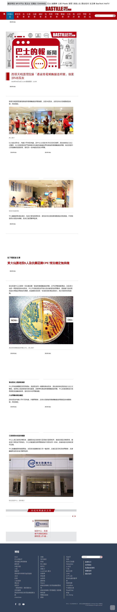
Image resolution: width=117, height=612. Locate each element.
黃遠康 (42, 576)
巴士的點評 (18, 559)
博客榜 (85, 15)
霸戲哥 (17, 571)
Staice (42, 583)
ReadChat (69, 590)
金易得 (42, 578)
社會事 (29, 15)
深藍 (67, 559)
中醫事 (57, 15)
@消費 (79, 15)
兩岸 (74, 15)
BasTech (99, 4)
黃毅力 (42, 569)
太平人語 (69, 576)
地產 (46, 15)
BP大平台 (20, 4)
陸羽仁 (42, 566)
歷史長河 (85, 4)
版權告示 (88, 562)
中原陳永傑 (70, 588)
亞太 (49, 4)
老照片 (17, 585)
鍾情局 (17, 564)
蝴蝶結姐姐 (44, 595)
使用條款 (88, 565)
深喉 (42, 557)
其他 (90, 15)
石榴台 (34, 4)
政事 (24, 15)
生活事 (92, 4)
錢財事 (41, 15)
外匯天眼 (18, 566)
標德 (42, 597)
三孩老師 (18, 581)
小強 (67, 569)
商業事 (51, 15)
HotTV (106, 4)
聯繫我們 (88, 571)
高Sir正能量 (70, 561)
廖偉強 (42, 581)
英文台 (27, 4)
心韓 (60, 4)
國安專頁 (11, 4)
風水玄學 (69, 571)
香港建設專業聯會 (21, 561)
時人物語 (43, 564)
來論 (67, 592)
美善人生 (77, 4)
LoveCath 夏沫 (45, 571)
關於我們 (88, 574)
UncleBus (69, 585)
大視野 (69, 15)
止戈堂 (68, 566)
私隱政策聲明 (90, 568)
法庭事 (35, 15)
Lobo (68, 573)
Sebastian (69, 564)
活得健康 (18, 590)
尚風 (16, 578)
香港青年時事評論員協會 (23, 573)
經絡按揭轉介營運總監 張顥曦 (50, 590)
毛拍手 (68, 557)
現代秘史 (43, 559)
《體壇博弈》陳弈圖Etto (23, 588)
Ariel (16, 557)
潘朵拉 (17, 583)
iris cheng (69, 595)
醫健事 (63, 15)
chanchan (18, 597)
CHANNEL (41, 4)
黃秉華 (42, 573)
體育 (71, 4)
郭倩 (42, 561)
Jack (16, 576)
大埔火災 (10, 15)
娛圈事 (54, 4)
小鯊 (16, 569)
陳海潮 (42, 592)
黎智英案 (17, 15)
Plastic (65, 4)
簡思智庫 (69, 583)
